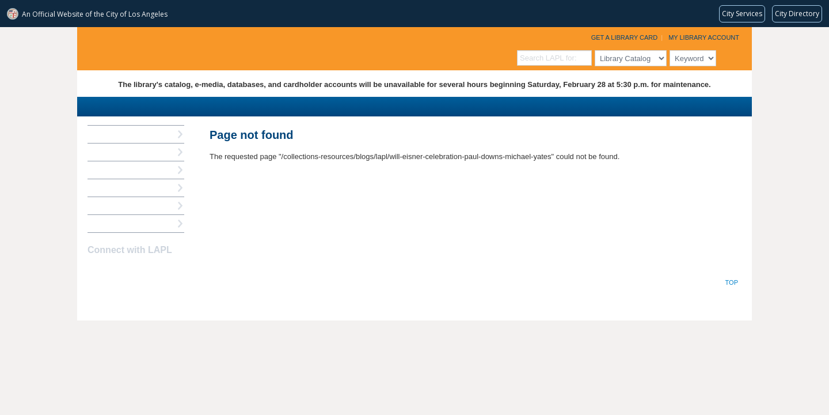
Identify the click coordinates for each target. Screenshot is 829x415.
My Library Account (703, 37)
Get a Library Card (624, 37)
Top (731, 282)
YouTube (135, 272)
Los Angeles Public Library (219, 47)
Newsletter (155, 272)
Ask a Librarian (115, 187)
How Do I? (106, 134)
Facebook (95, 272)
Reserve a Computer (124, 169)
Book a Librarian (117, 205)
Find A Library (113, 223)
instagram (115, 272)
